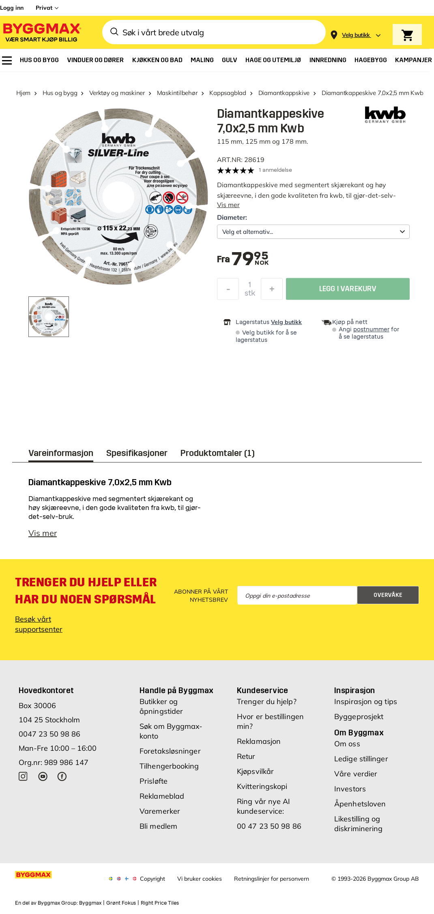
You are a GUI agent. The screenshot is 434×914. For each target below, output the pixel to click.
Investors (350, 792)
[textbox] (250, 259)
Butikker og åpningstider (161, 710)
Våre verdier (355, 777)
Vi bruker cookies (199, 882)
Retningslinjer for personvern (271, 882)
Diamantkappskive (283, 93)
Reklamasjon (259, 745)
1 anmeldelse (275, 170)
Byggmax (90, 907)
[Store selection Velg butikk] (356, 35)
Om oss (347, 747)
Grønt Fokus (121, 907)
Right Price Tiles (160, 907)
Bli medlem (158, 830)
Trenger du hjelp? (266, 705)
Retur (246, 760)
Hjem (23, 93)
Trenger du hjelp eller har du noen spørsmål (86, 595)
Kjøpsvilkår (255, 775)
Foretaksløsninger (170, 755)
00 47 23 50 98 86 (269, 830)
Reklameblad (162, 800)
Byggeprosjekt (358, 720)
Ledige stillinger (361, 762)
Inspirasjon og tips (365, 705)
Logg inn (12, 7)
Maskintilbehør (177, 93)
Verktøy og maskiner (117, 93)
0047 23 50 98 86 (49, 738)
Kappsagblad (227, 93)
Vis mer (228, 205)
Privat (44, 7)
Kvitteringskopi (262, 790)
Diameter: (232, 217)
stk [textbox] (250, 295)
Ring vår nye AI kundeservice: (263, 810)
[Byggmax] (41, 32)
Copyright (152, 882)
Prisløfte (154, 785)
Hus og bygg (60, 93)
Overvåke (388, 599)
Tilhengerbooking (169, 770)
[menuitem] (7, 60)
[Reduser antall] (228, 291)
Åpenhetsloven (360, 807)
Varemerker (160, 815)
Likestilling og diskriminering (358, 827)
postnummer (371, 329)
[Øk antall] (272, 291)
